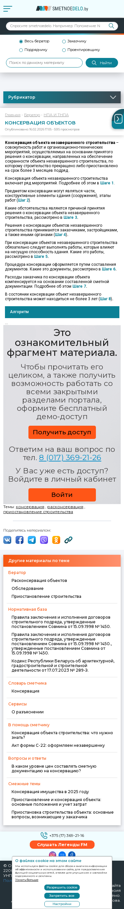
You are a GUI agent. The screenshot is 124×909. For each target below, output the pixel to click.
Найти (102, 63)
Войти (62, 495)
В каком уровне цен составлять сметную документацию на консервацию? (54, 768)
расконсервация (65, 506)
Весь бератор (36, 41)
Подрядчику (35, 50)
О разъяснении (28, 711)
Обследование (28, 588)
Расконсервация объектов (39, 580)
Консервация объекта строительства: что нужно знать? (62, 735)
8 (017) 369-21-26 (70, 457)
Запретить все (61, 895)
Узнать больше (26, 880)
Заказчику (76, 41)
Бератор (32, 114)
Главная (13, 114)
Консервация (25, 691)
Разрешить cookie (62, 887)
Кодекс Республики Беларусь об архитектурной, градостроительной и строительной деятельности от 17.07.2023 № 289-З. (63, 665)
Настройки (62, 904)
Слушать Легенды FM (62, 844)
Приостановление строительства (46, 596)
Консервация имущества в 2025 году (50, 791)
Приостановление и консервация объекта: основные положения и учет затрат (56, 802)
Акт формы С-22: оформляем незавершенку (58, 745)
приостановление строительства (38, 511)
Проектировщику (83, 50)
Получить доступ (62, 432)
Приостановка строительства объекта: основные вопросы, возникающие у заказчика (63, 814)
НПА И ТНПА (56, 114)
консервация (30, 506)
